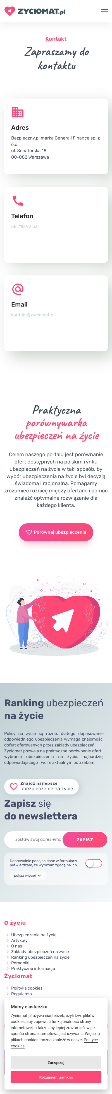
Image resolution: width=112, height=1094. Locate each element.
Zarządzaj (56, 1062)
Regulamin (21, 994)
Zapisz (85, 840)
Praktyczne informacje (33, 969)
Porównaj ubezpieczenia (56, 532)
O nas (16, 946)
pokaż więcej (28, 875)
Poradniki (20, 963)
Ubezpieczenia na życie (33, 935)
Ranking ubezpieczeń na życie (40, 957)
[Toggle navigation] (103, 11)
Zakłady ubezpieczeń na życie (40, 952)
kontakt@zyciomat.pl (32, 315)
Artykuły (19, 940)
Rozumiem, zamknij (56, 1077)
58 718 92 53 (24, 226)
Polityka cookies (26, 988)
